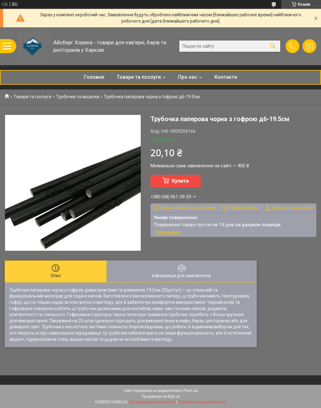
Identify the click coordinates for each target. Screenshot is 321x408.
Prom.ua (190, 391)
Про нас (187, 77)
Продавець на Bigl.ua (161, 396)
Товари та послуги (139, 77)
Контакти (225, 77)
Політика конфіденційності (202, 402)
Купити (180, 181)
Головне (94, 77)
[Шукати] (272, 46)
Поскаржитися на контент (152, 402)
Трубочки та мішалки (77, 96)
